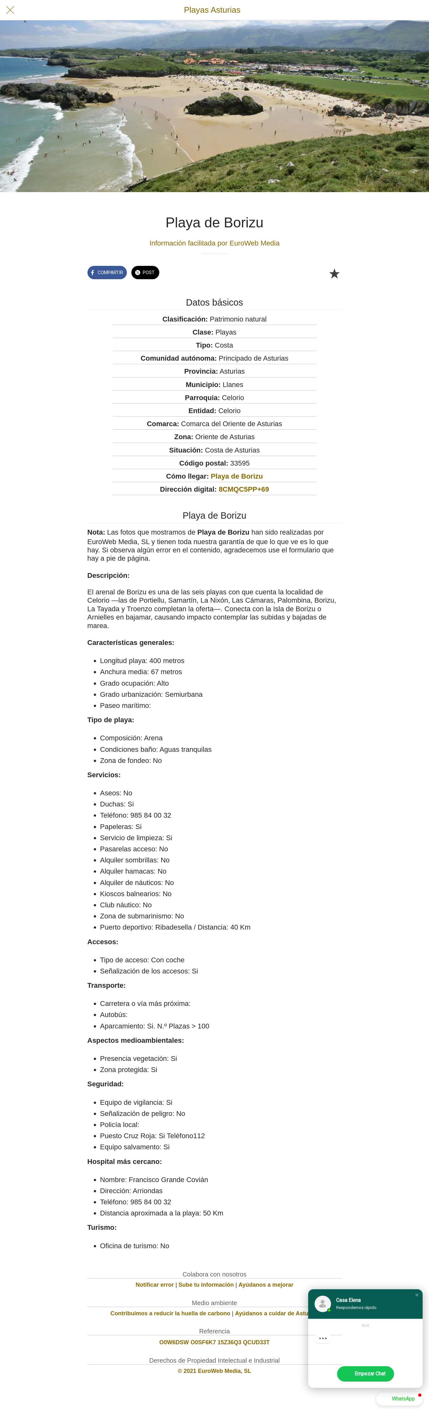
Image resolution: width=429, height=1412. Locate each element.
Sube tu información (206, 1285)
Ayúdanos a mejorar (266, 1285)
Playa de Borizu (237, 476)
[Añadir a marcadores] (334, 273)
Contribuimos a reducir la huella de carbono (170, 1313)
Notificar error (155, 1285)
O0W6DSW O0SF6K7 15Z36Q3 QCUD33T (214, 1342)
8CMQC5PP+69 (244, 489)
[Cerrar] (10, 10)
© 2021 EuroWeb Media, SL (214, 1371)
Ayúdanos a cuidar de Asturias (277, 1313)
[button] (417, 1295)
